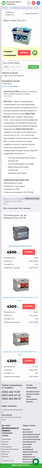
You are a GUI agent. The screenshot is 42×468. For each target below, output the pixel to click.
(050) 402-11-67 (11, 392)
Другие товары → (11, 86)
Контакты (29, 401)
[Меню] (38, 3)
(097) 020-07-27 (11, 395)
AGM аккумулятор (29, 456)
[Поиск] (29, 3)
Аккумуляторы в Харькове (13, 3)
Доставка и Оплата (32, 391)
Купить (24, 53)
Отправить (33, 67)
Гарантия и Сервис (32, 394)
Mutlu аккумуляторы (30, 459)
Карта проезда (7, 415)
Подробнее (7, 96)
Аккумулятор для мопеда (31, 439)
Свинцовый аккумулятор (31, 434)
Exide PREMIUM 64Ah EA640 (20, 246)
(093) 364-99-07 (11, 399)
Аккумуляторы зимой (30, 461)
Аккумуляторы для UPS (31, 436)
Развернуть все (8, 460)
